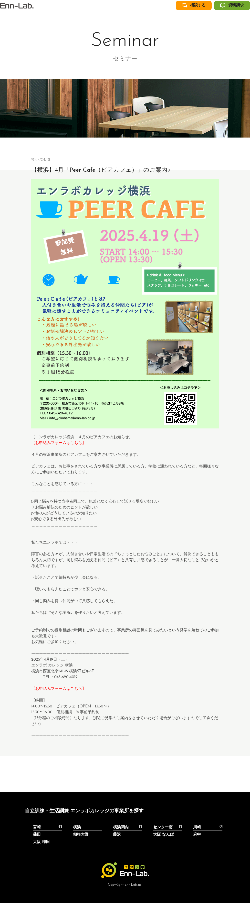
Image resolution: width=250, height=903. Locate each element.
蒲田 (37, 835)
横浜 (77, 827)
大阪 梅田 (41, 842)
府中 (197, 835)
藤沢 (117, 835)
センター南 (163, 827)
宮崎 (37, 827)
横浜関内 (121, 827)
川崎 (197, 827)
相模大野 (81, 835)
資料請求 (238, 15)
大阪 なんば (163, 835)
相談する (207, 15)
